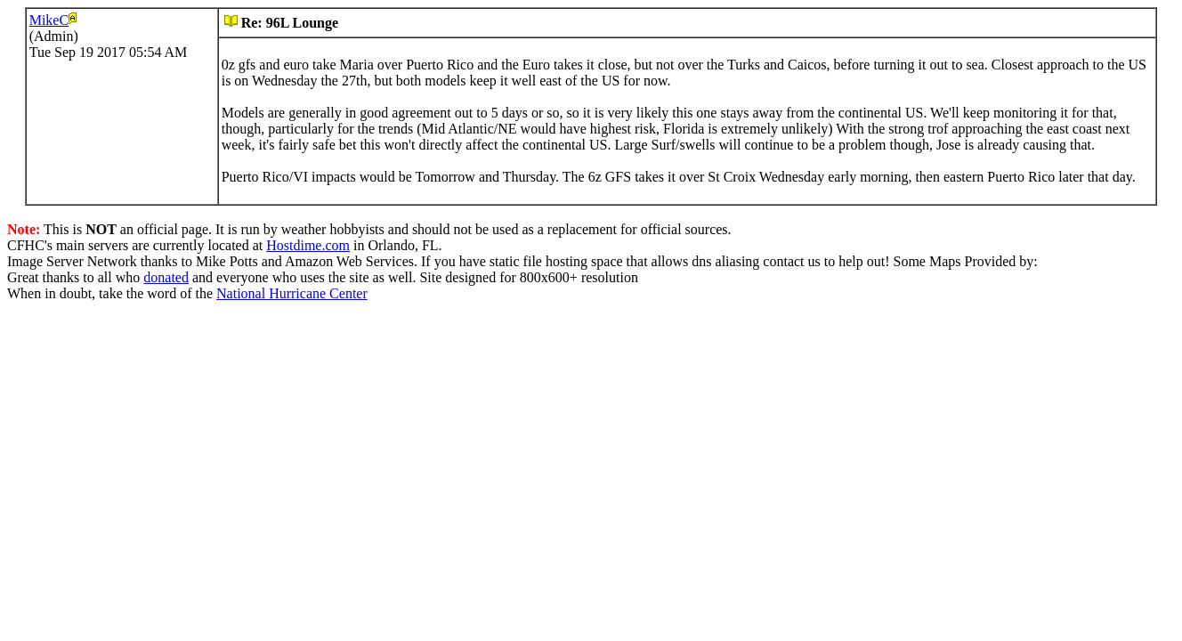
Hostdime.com (308, 245)
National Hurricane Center (292, 293)
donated (166, 277)
